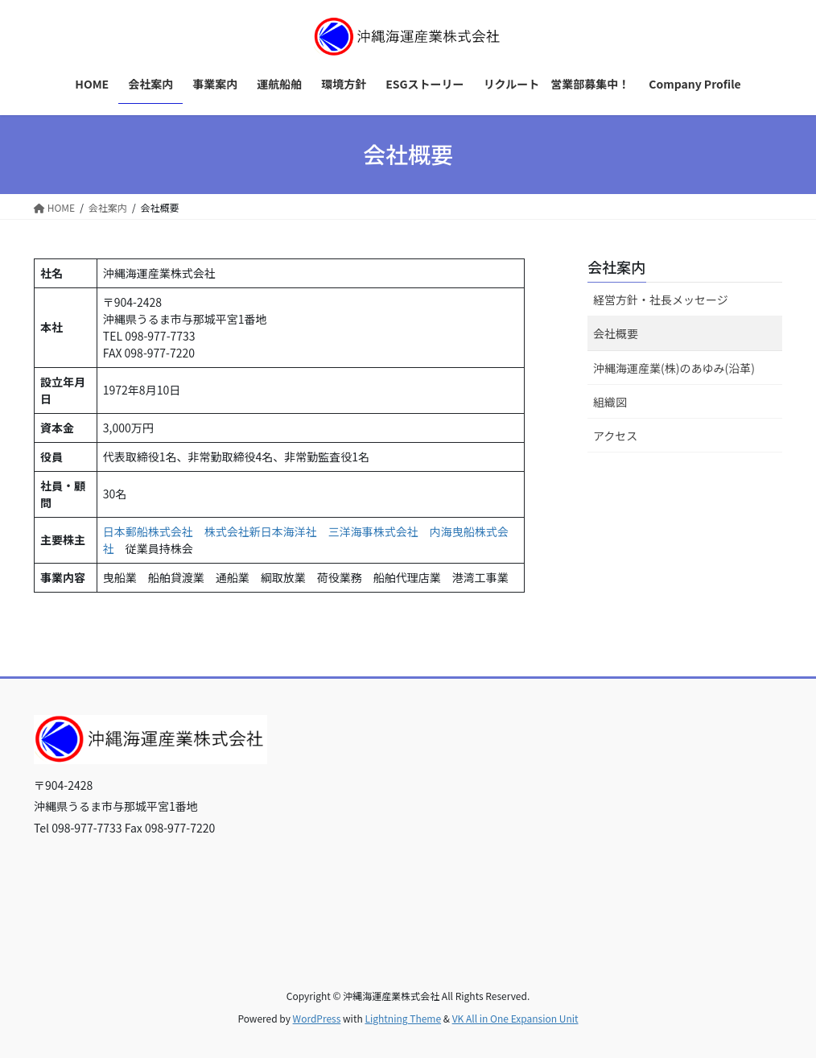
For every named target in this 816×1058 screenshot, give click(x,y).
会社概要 (615, 333)
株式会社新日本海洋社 (260, 531)
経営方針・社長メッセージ (660, 299)
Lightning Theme (403, 1018)
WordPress (317, 1018)
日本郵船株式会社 (148, 531)
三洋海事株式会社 (373, 531)
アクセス (615, 436)
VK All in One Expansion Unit (515, 1018)
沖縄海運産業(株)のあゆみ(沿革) (674, 368)
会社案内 (616, 266)
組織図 (610, 402)
